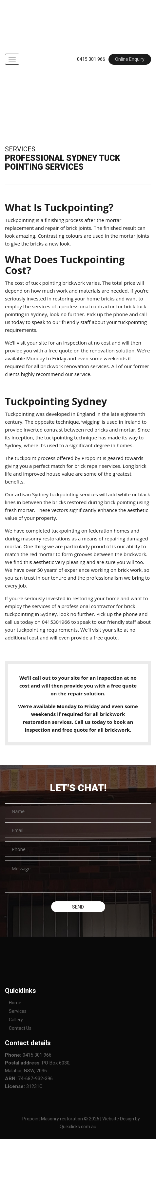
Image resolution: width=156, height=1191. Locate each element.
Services (18, 1011)
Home (15, 1002)
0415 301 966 (91, 59)
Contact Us (20, 1028)
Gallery (16, 1019)
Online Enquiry (130, 59)
